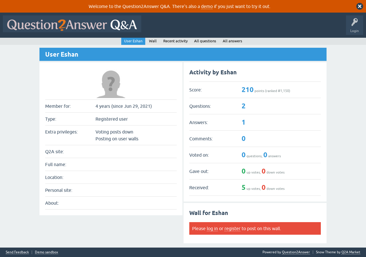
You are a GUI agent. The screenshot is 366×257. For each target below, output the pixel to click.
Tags (240, 28)
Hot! (197, 28)
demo (207, 6)
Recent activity (175, 41)
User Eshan (133, 41)
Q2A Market (350, 252)
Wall (153, 41)
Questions (177, 28)
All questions (205, 41)
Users (258, 28)
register (232, 228)
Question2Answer (296, 252)
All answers (232, 41)
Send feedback (17, 252)
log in (212, 228)
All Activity (154, 28)
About (320, 28)
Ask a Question (282, 28)
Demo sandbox (46, 252)
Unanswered (218, 28)
